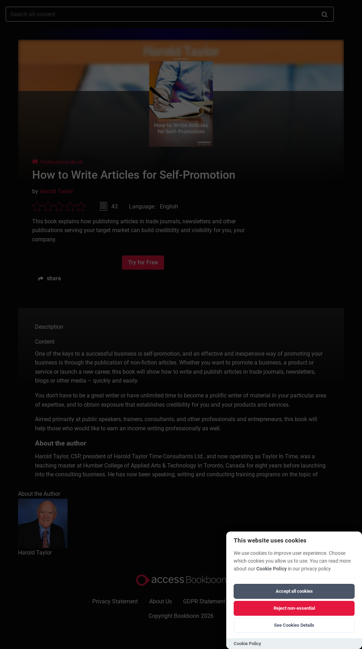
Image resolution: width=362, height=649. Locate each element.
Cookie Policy (271, 569)
